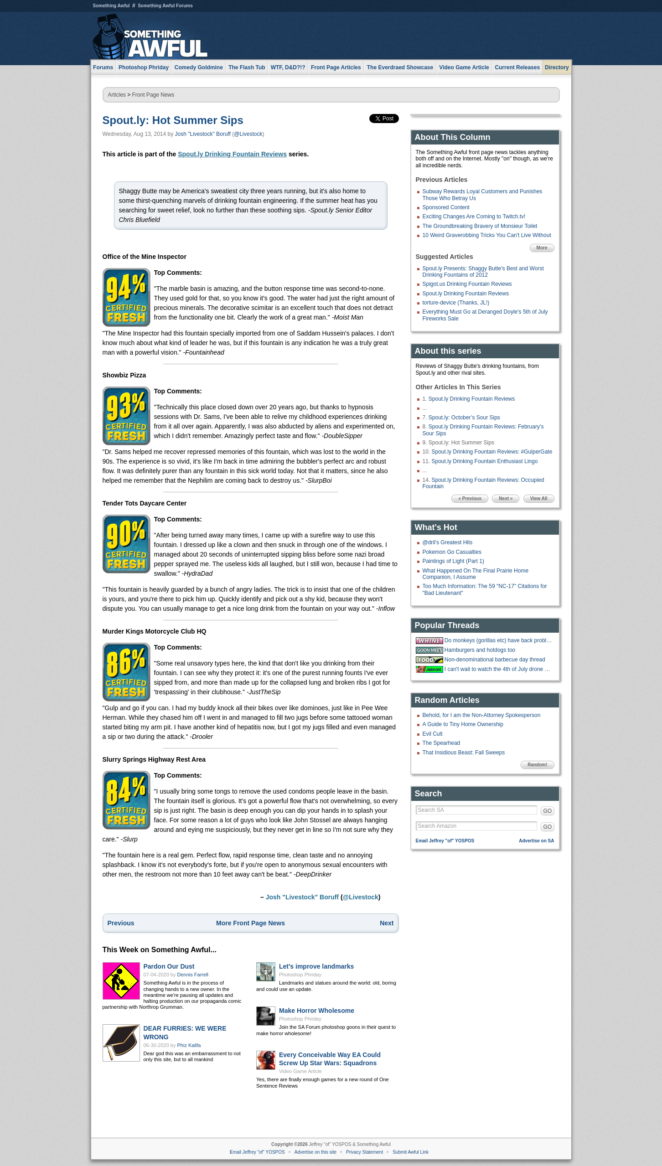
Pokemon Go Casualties (452, 552)
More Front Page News (250, 923)
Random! (537, 764)
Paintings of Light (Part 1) (453, 561)
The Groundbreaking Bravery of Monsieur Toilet (480, 226)
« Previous (469, 498)
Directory (557, 67)
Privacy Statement (364, 1152)
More (542, 247)
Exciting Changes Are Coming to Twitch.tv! (474, 216)
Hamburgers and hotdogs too (480, 650)
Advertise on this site (315, 1152)
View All (539, 498)
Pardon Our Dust (169, 966)
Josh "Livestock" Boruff (203, 134)
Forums (103, 67)
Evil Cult (433, 734)
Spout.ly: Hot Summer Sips (173, 120)
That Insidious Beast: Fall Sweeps (464, 752)
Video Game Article (300, 1071)
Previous (121, 923)
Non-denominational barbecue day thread (495, 659)
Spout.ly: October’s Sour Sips (464, 417)
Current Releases (517, 67)
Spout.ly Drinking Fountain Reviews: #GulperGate (492, 452)
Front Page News (153, 95)
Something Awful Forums (165, 5)
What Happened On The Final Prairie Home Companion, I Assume (476, 574)
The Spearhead (441, 743)
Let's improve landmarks (316, 966)
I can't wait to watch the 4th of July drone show (498, 669)
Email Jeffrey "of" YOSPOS (445, 840)
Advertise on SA (536, 840)
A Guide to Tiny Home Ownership (463, 724)
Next (386, 923)
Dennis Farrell (192, 974)
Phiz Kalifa (189, 1045)
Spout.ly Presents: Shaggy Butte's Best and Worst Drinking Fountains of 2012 (483, 271)
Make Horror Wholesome (316, 1010)
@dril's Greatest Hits (448, 542)
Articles (117, 95)
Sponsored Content (446, 207)
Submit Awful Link (411, 1152)
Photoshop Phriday (300, 974)
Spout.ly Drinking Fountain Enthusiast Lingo (485, 461)
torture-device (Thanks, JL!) (456, 302)
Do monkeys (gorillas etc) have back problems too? (498, 640)
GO (547, 811)
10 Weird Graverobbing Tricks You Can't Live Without (487, 235)
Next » (505, 498)
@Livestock (248, 134)
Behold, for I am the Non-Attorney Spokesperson (482, 715)
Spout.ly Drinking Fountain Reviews (232, 154)
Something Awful (111, 5)
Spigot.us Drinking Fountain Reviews (467, 284)
